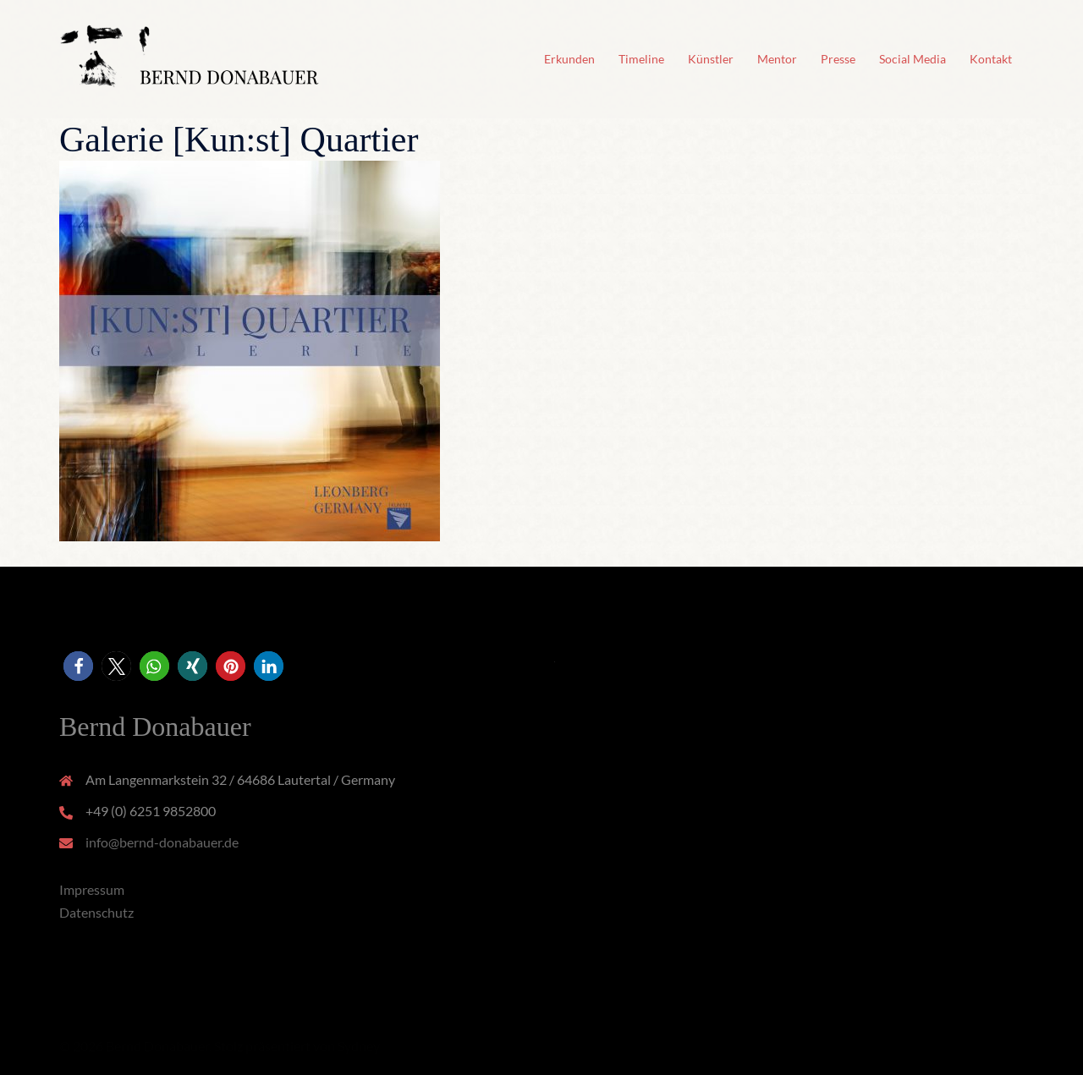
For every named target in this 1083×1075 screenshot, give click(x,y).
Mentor (777, 59)
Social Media (912, 59)
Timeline (641, 59)
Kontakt (991, 59)
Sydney (359, 1046)
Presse (838, 59)
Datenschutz (96, 912)
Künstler (711, 59)
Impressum (91, 889)
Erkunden (569, 59)
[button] (78, 666)
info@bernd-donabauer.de (162, 842)
